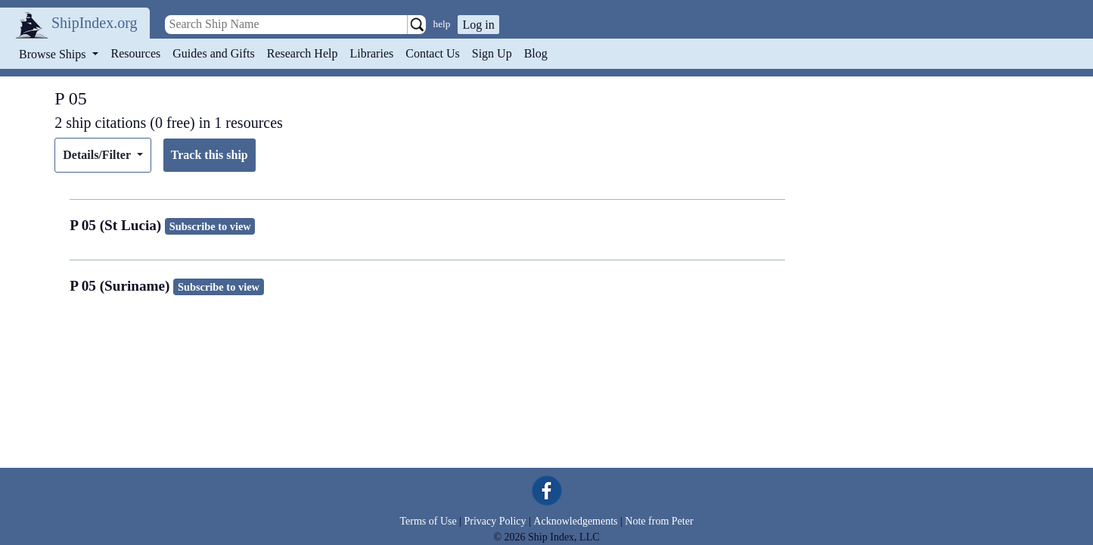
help (442, 24)
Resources (136, 53)
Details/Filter (98, 154)
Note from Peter (659, 521)
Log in (478, 24)
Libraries (371, 53)
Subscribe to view (210, 226)
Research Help (302, 53)
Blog (536, 53)
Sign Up (492, 53)
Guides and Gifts (213, 53)
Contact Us (432, 53)
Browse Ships (53, 54)
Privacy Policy (495, 521)
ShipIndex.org (94, 22)
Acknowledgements (575, 521)
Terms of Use (427, 521)
